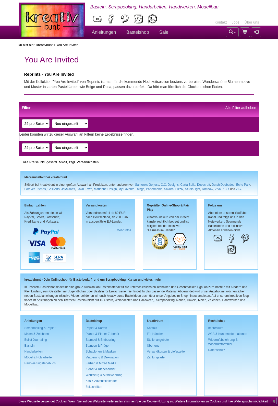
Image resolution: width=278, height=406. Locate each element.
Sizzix (179, 189)
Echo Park (243, 184)
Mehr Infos (124, 230)
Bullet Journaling (36, 340)
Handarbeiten (34, 351)
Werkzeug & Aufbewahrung (104, 375)
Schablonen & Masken (101, 351)
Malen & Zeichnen (37, 334)
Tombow (207, 189)
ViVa (218, 189)
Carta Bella (188, 184)
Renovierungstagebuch (40, 363)
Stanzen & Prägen (98, 345)
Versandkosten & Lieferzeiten (167, 351)
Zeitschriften (94, 387)
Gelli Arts (53, 189)
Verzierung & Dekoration (102, 357)
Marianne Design (105, 189)
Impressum (215, 328)
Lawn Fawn (84, 189)
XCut (225, 189)
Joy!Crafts (68, 189)
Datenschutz (216, 350)
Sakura (169, 189)
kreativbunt (44, 45)
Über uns (252, 22)
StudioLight (192, 189)
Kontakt (221, 22)
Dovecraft (203, 184)
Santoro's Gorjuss (147, 184)
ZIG (238, 189)
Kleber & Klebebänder (100, 369)
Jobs (235, 22)
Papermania (154, 189)
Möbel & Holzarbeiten (39, 357)
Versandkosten (88, 162)
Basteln (30, 345)
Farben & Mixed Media (101, 363)
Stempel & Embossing (101, 340)
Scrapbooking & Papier (40, 328)
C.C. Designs (170, 184)
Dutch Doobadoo (223, 184)
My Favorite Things (131, 189)
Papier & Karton (96, 328)
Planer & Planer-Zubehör (102, 334)
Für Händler (155, 334)
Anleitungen (104, 32)
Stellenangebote (158, 340)
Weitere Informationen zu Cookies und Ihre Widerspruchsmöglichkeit (221, 401)
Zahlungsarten (156, 357)
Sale (163, 32)
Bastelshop (137, 32)
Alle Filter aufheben (240, 108)
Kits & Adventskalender (101, 381)
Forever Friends (35, 189)
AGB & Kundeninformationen (227, 334)
